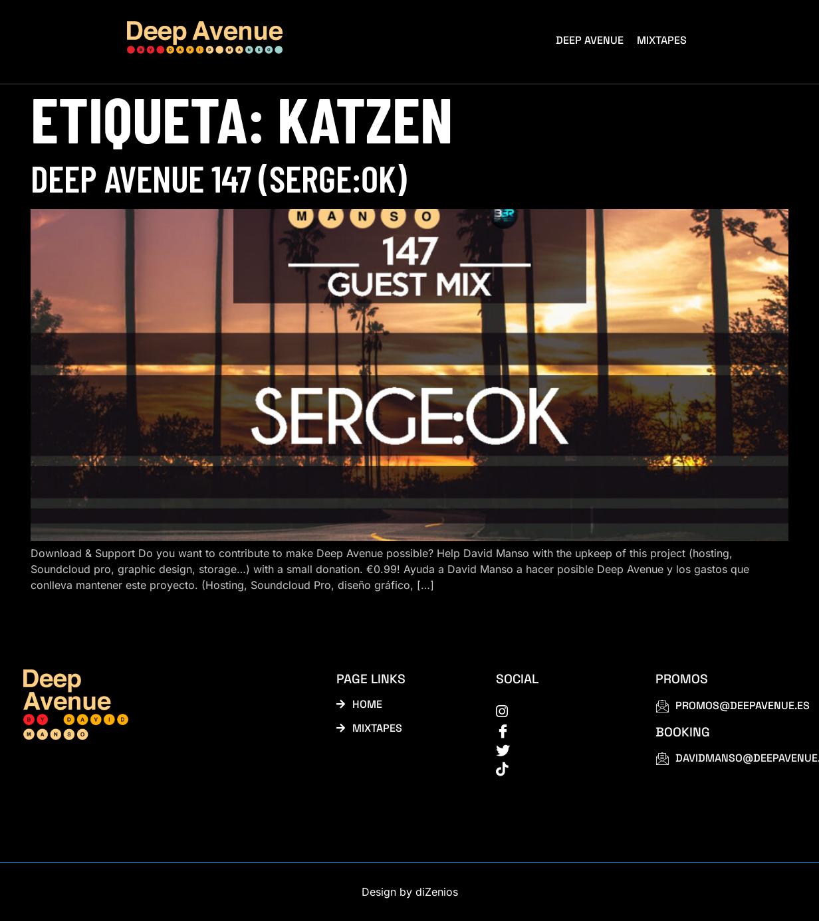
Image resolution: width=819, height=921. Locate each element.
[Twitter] (561, 749)
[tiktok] (561, 768)
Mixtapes (662, 40)
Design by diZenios (410, 891)
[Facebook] (561, 730)
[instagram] (561, 710)
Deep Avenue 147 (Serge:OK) (219, 177)
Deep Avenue (590, 40)
